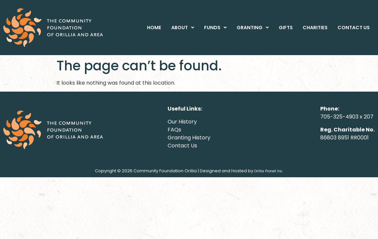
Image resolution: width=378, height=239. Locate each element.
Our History (182, 121)
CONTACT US (354, 27)
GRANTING (253, 27)
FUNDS (215, 27)
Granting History (189, 137)
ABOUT (182, 27)
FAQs (174, 129)
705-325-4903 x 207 (346, 116)
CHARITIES (315, 27)
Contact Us (182, 145)
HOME (154, 27)
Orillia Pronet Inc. (268, 171)
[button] (182, 27)
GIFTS (286, 27)
